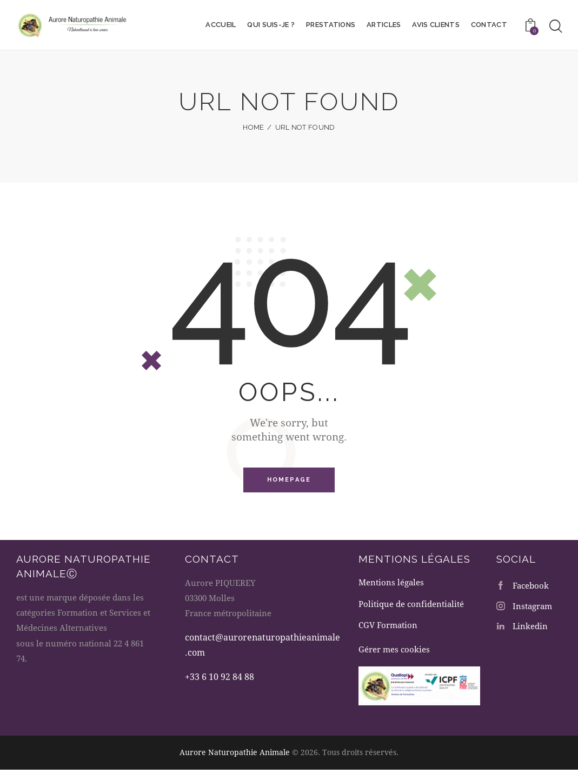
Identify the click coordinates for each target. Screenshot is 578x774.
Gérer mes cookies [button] (394, 655)
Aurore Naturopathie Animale (235, 757)
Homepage (289, 480)
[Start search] (555, 26)
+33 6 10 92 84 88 (219, 677)
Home (253, 127)
